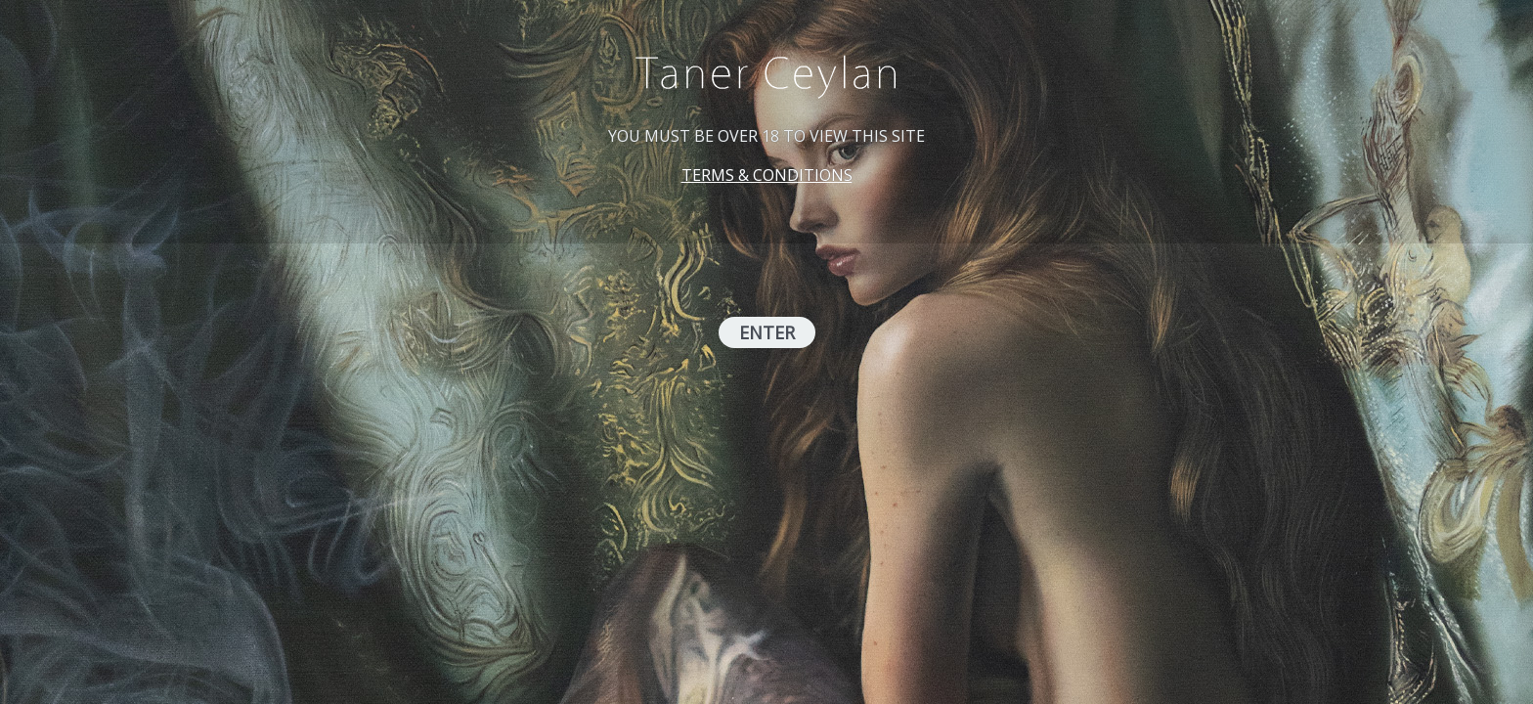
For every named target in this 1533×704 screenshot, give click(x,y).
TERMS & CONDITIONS (767, 175)
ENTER (767, 332)
